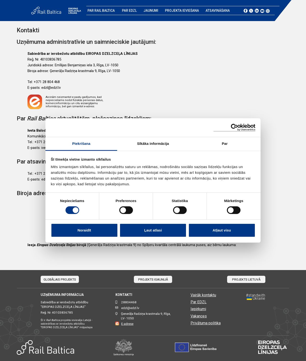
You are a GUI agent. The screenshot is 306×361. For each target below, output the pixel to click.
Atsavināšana (218, 10)
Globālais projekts (60, 279)
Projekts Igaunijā (153, 279)
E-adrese (127, 324)
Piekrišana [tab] (81, 143)
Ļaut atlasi (153, 230)
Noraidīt (84, 230)
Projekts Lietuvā (246, 279)
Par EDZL (129, 10)
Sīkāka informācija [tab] (153, 143)
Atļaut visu (222, 230)
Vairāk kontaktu (203, 295)
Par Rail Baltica (101, 10)
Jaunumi (150, 10)
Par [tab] (225, 143)
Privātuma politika (206, 323)
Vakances (199, 316)
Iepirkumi (198, 309)
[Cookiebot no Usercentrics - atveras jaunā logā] (234, 127)
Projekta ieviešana (182, 10)
